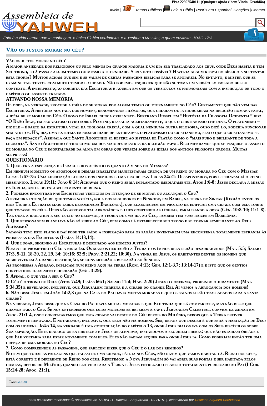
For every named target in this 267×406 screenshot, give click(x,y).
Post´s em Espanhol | (214, 10)
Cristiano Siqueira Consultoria (217, 400)
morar (22, 382)
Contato (258, 10)
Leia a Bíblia (181, 10)
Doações (241, 10)
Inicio (114, 10)
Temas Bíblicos (148, 10)
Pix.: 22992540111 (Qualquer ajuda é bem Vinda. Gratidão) (218, 2)
